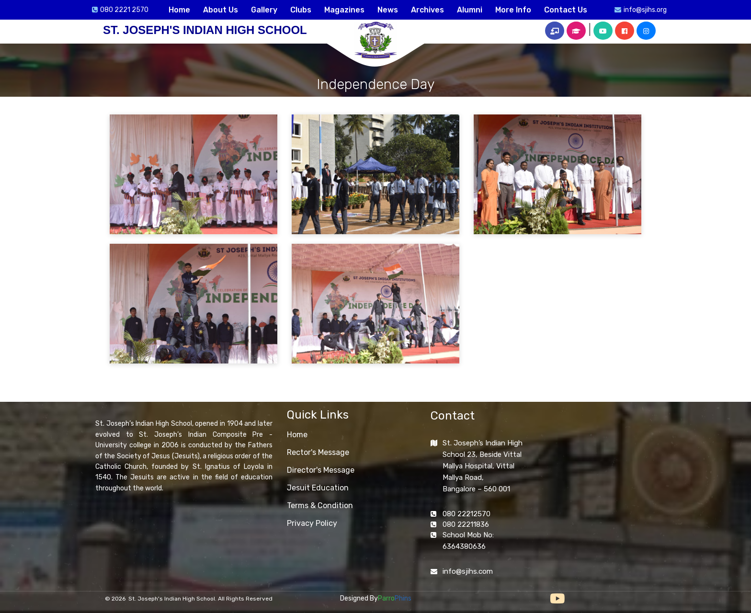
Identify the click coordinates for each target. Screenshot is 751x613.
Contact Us (565, 9)
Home (179, 9)
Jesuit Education (318, 487)
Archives (427, 9)
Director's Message (320, 470)
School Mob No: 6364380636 (468, 541)
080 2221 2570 (124, 10)
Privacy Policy (312, 523)
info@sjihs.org (645, 10)
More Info (513, 9)
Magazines (344, 9)
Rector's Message (318, 452)
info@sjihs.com (468, 571)
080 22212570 (466, 514)
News (387, 9)
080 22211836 (466, 524)
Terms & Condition (320, 505)
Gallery (264, 9)
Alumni (469, 9)
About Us (220, 9)
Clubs (300, 9)
